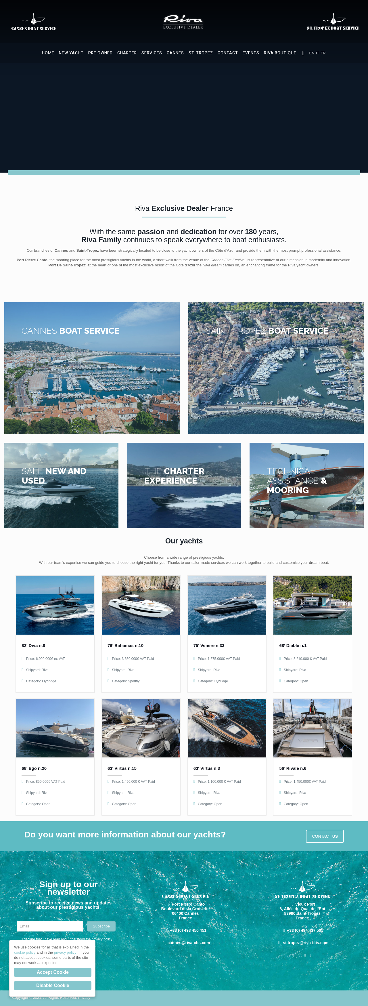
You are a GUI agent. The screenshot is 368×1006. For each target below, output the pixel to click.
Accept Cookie (53, 972)
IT (317, 53)
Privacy (84, 997)
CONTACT (325, 836)
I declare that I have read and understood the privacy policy (67, 939)
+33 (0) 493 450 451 (188, 930)
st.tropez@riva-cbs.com (305, 942)
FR (323, 53)
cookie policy (25, 952)
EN (312, 53)
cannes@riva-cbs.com (189, 942)
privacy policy (66, 952)
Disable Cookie (52, 985)
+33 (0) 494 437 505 (305, 930)
